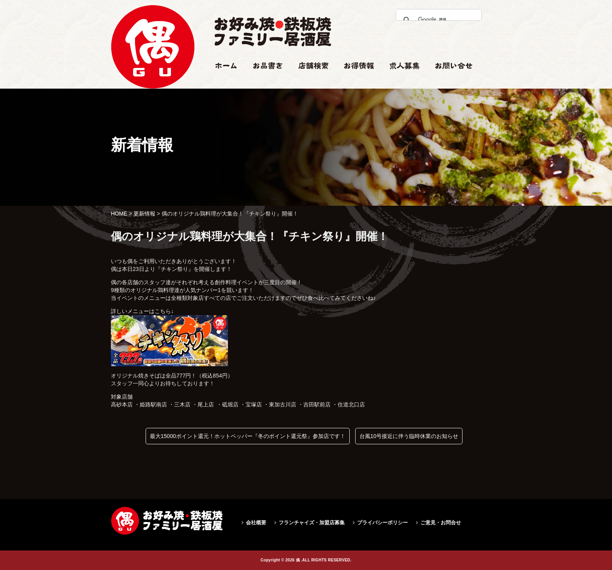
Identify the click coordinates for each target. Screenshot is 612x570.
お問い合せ (449, 81)
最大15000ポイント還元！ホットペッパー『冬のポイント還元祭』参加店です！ (247, 436)
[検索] (436, 19)
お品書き (264, 81)
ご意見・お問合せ (440, 522)
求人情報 (400, 81)
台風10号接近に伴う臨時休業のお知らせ (409, 436)
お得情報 (355, 81)
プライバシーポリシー (382, 522)
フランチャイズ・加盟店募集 (312, 522)
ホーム (222, 81)
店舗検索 (309, 81)
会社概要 (256, 522)
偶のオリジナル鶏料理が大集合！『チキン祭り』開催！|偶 (152, 119)
